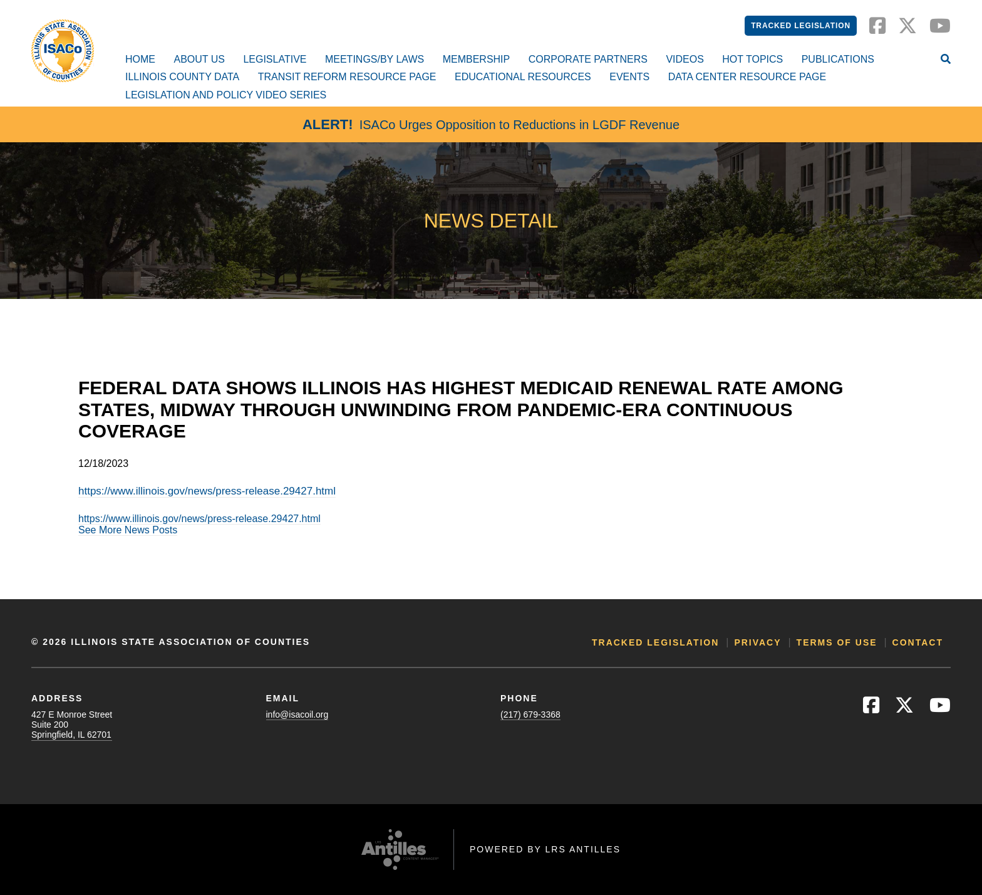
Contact (917, 642)
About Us (199, 59)
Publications (838, 59)
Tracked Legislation (800, 25)
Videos (684, 59)
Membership (476, 59)
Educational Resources (523, 76)
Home (140, 59)
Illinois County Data (182, 76)
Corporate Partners (588, 59)
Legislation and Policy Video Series (225, 95)
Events (629, 76)
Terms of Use (837, 642)
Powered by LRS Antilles (545, 849)
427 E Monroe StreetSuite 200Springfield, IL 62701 (71, 724)
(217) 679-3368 (530, 714)
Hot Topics (752, 59)
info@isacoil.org (297, 714)
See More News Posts (127, 530)
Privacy (757, 642)
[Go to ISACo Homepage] (62, 50)
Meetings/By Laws (374, 59)
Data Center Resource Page (747, 76)
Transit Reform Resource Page (347, 76)
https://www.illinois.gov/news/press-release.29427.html (207, 491)
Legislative (274, 59)
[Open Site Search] (946, 60)
